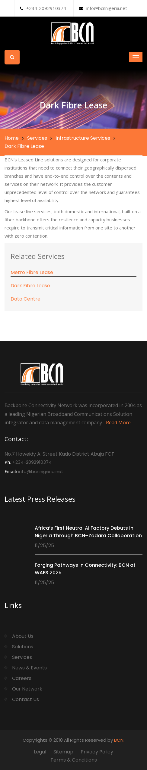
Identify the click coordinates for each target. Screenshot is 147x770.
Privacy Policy (97, 751)
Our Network (27, 688)
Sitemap (63, 751)
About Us (23, 636)
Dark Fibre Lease (30, 285)
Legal (40, 751)
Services (37, 138)
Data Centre (25, 298)
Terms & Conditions (73, 759)
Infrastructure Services (83, 138)
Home (12, 138)
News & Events (29, 667)
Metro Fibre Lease (32, 272)
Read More (118, 422)
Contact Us (25, 699)
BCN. (119, 740)
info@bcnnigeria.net (103, 8)
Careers (21, 678)
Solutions (22, 646)
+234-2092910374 (43, 8)
